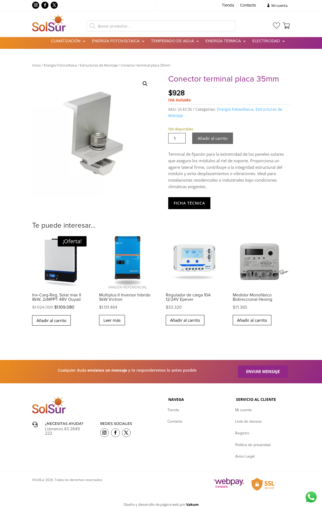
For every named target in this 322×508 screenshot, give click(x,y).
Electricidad (266, 41)
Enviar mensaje (263, 371)
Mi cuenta (279, 5)
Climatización (66, 41)
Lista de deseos (248, 421)
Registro (242, 433)
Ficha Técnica (189, 203)
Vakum (192, 504)
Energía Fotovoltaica (116, 41)
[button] (145, 84)
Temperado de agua (172, 41)
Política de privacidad (253, 445)
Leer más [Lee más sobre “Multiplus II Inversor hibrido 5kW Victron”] (112, 320)
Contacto (248, 5)
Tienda (228, 5)
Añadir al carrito (213, 138)
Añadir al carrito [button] (51, 320)
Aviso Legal (244, 456)
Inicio (36, 65)
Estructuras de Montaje (99, 65)
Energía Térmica (223, 41)
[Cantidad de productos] (177, 138)
